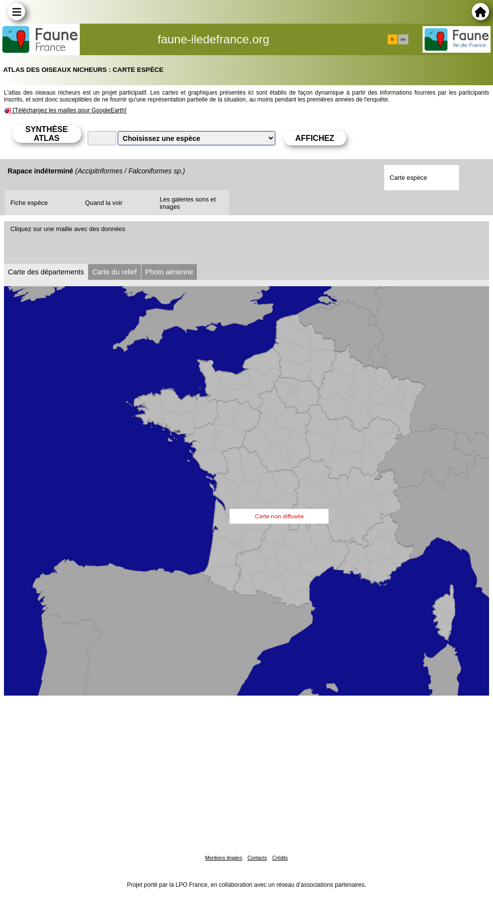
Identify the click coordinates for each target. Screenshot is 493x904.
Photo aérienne (169, 272)
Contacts (256, 858)
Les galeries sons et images (188, 203)
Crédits (280, 858)
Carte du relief (114, 272)
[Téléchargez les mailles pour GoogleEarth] (69, 110)
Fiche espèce (29, 202)
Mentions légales (223, 858)
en (402, 39)
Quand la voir (104, 202)
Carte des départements (46, 272)
